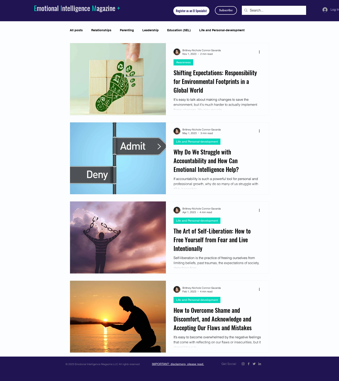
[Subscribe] (226, 10)
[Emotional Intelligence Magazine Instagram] (243, 364)
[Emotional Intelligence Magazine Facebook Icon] (249, 364)
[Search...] (273, 10)
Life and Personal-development (222, 30)
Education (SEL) (179, 30)
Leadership (150, 30)
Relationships (101, 30)
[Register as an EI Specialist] (191, 11)
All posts (76, 30)
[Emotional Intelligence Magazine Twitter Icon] (254, 364)
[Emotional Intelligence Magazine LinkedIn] (260, 364)
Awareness (183, 62)
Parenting (127, 30)
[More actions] (260, 51)
